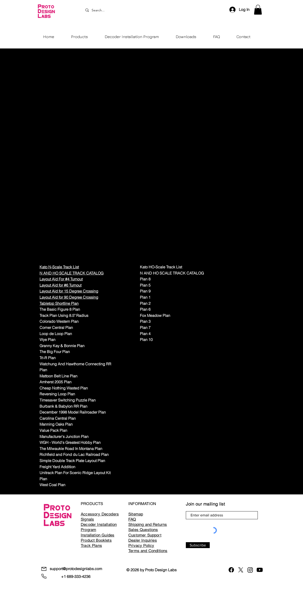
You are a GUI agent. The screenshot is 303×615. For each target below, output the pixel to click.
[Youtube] (259, 569)
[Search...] (153, 10)
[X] (240, 569)
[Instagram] (250, 569)
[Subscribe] (198, 545)
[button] (258, 10)
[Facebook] (231, 569)
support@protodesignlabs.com (76, 568)
